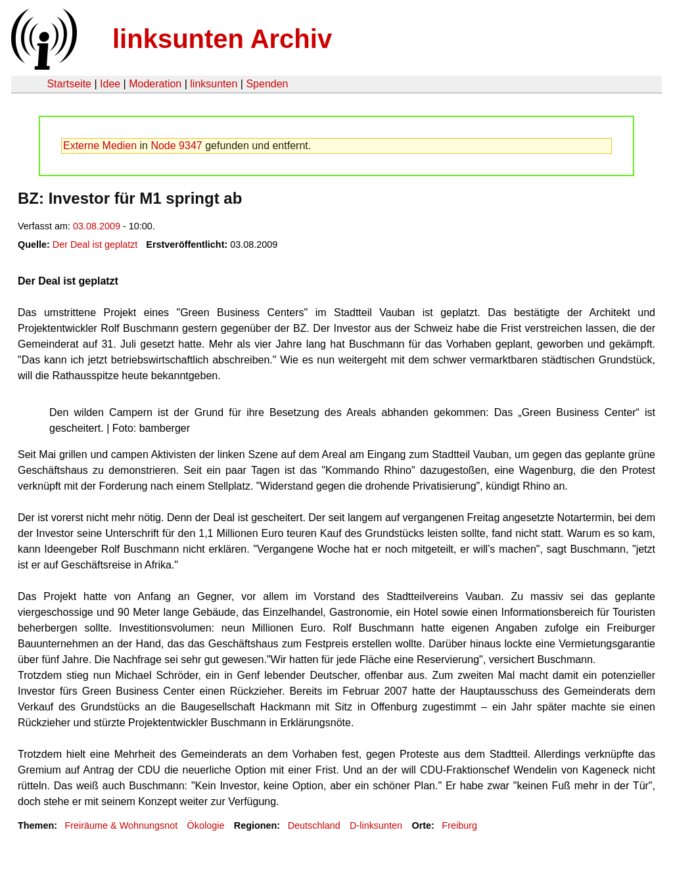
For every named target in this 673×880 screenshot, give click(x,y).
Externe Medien (100, 145)
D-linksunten (376, 825)
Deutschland (314, 825)
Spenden (267, 83)
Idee (110, 83)
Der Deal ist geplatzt (95, 244)
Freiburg (459, 825)
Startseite (69, 83)
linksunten (213, 83)
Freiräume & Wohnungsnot (120, 825)
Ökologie (206, 825)
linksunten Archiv (222, 38)
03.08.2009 (96, 226)
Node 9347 (176, 145)
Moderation (155, 83)
